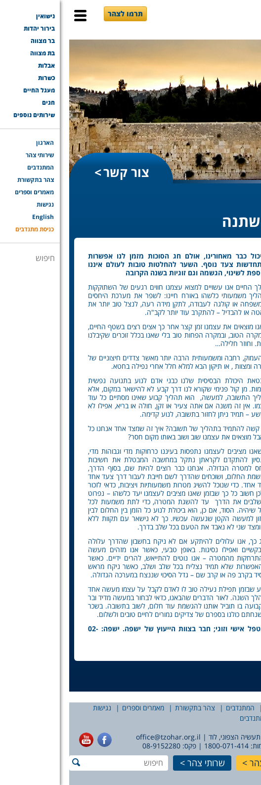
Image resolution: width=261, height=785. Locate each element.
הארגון (247, 707)
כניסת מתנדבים (192, 718)
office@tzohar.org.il (99, 736)
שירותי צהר (211, 707)
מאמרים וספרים (74, 707)
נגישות (33, 707)
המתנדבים (171, 707)
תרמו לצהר (56, 13)
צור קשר (57, 172)
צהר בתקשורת (126, 707)
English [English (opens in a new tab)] (235, 718)
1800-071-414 (157, 745)
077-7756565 (235, 745)
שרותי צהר (137, 763)
